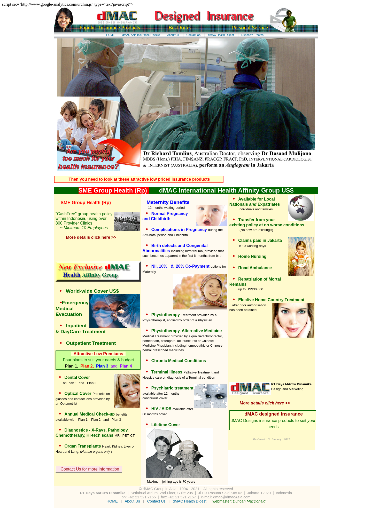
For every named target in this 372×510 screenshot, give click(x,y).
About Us (173, 34)
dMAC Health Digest (220, 34)
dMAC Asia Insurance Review (141, 34)
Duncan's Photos (252, 34)
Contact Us (193, 34)
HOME (111, 34)
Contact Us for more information (88, 469)
